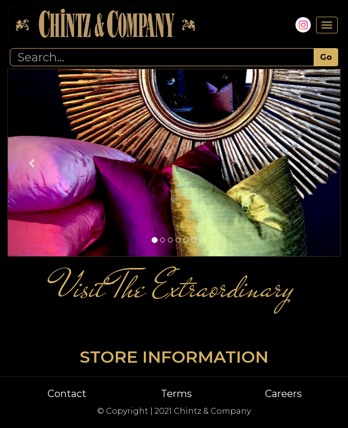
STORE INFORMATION (174, 357)
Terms (176, 394)
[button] (32, 163)
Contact (67, 394)
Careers (283, 394)
